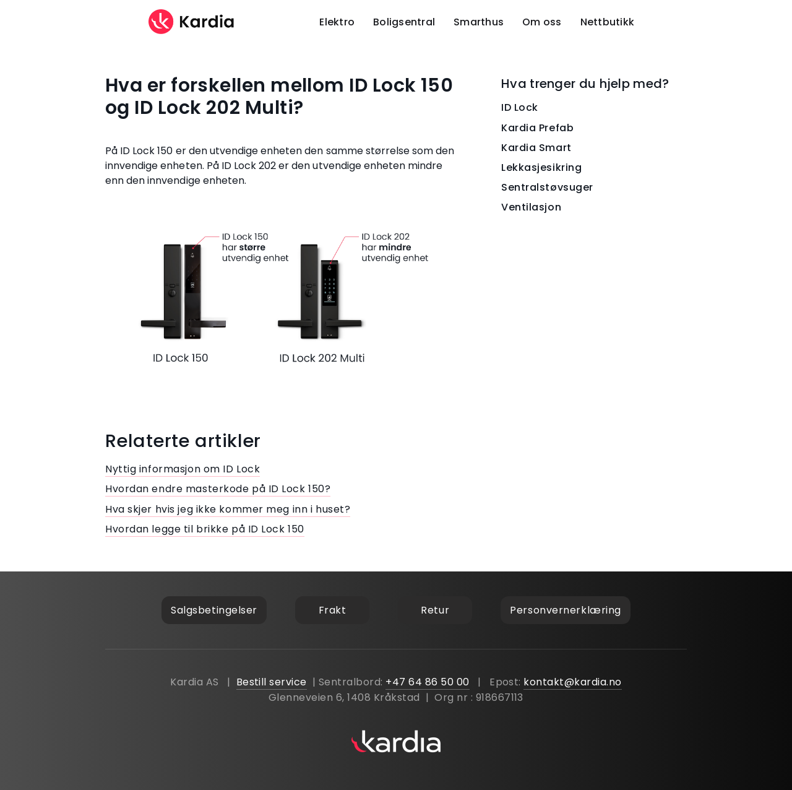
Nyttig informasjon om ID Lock (182, 469)
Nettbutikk (607, 22)
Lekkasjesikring (541, 167)
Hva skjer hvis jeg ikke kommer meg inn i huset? (227, 509)
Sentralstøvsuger (547, 187)
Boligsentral (404, 22)
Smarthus (479, 22)
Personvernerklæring (565, 610)
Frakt (332, 610)
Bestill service (271, 682)
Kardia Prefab (537, 128)
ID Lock (519, 107)
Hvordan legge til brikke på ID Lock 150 (204, 529)
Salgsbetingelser (214, 610)
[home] (191, 21)
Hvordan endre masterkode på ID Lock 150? (217, 489)
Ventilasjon (531, 207)
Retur (435, 610)
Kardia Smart (536, 148)
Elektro (337, 22)
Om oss (542, 22)
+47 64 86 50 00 (427, 682)
